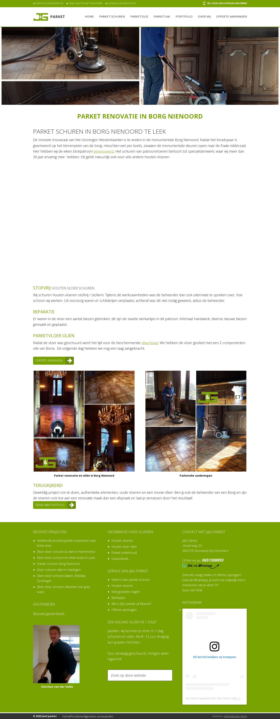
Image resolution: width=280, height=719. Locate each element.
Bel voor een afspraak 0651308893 (225, 3)
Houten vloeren (122, 540)
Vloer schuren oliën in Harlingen (59, 569)
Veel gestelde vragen (125, 591)
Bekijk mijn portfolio (53, 505)
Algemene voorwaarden (102, 715)
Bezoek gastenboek (48, 613)
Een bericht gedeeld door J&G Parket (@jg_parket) (216, 698)
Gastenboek (119, 558)
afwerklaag (150, 342)
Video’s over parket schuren (130, 579)
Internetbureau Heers (235, 715)
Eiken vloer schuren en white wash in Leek (66, 557)
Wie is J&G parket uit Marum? (131, 603)
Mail (199, 590)
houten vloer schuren (77, 288)
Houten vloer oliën (124, 546)
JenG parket (49, 17)
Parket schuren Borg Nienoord (58, 563)
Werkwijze (118, 597)
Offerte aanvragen (52, 360)
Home (67, 715)
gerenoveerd (104, 151)
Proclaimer (80, 715)
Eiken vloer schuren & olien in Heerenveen (66, 551)
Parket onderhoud (124, 552)
